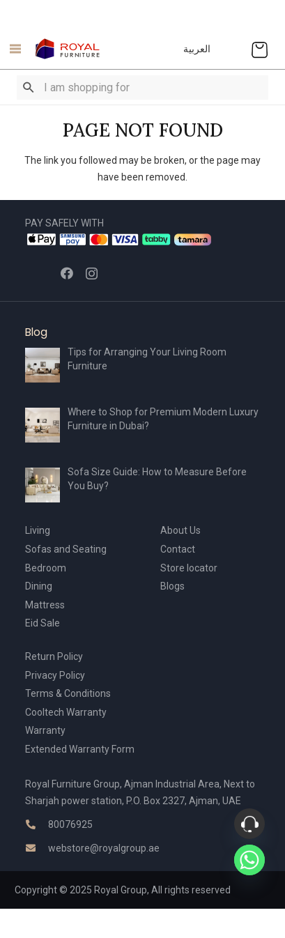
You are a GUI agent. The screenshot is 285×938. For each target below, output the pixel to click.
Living (37, 530)
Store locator (188, 568)
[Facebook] (67, 273)
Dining (38, 586)
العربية (196, 48)
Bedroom (45, 568)
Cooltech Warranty (66, 712)
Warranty (45, 730)
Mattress (45, 604)
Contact (177, 549)
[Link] (68, 48)
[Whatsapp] (249, 860)
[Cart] (259, 49)
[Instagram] (92, 274)
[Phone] (249, 823)
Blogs (172, 586)
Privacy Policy (55, 675)
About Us (180, 530)
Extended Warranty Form (79, 749)
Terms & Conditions (68, 693)
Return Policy (54, 656)
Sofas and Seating (66, 549)
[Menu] (11, 48)
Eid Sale (42, 623)
